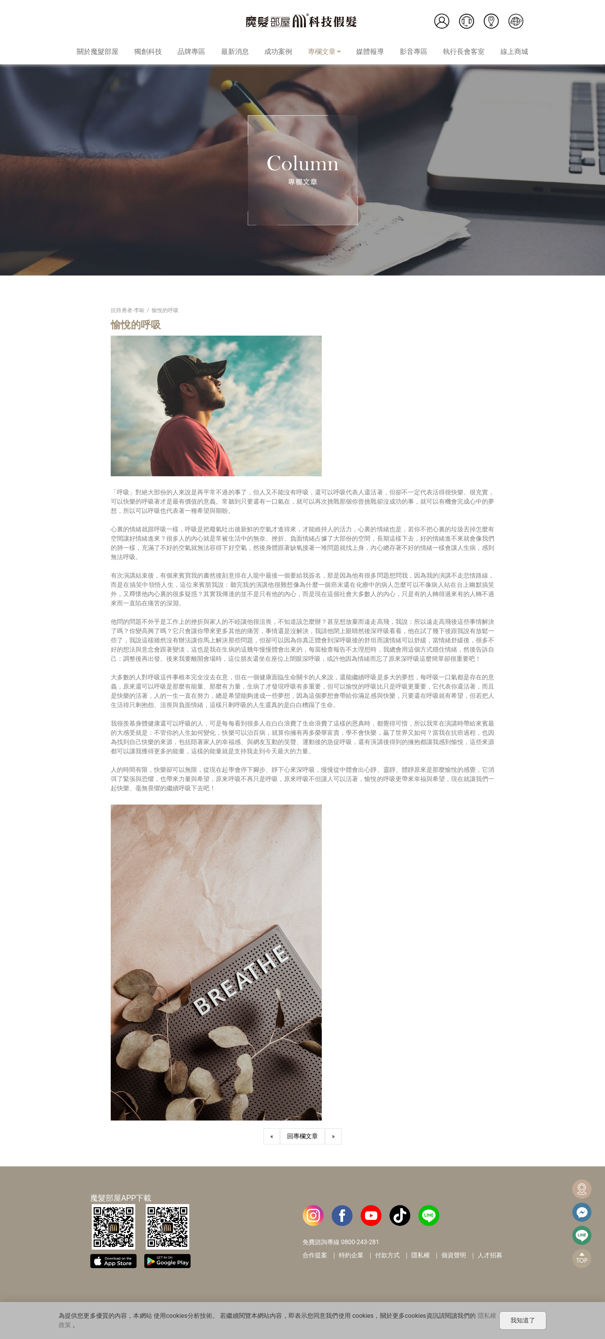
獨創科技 (148, 51)
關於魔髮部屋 (97, 51)
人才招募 (490, 1255)
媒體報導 (370, 51)
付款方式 (387, 1255)
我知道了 (522, 1320)
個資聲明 (453, 1255)
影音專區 (414, 51)
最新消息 (235, 51)
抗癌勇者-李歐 (128, 310)
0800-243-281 (360, 1242)
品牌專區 (191, 51)
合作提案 (314, 1255)
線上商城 (514, 51)
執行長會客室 (464, 51)
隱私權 (420, 1255)
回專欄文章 (302, 1136)
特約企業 (351, 1255)
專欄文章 (324, 51)
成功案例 (278, 51)
